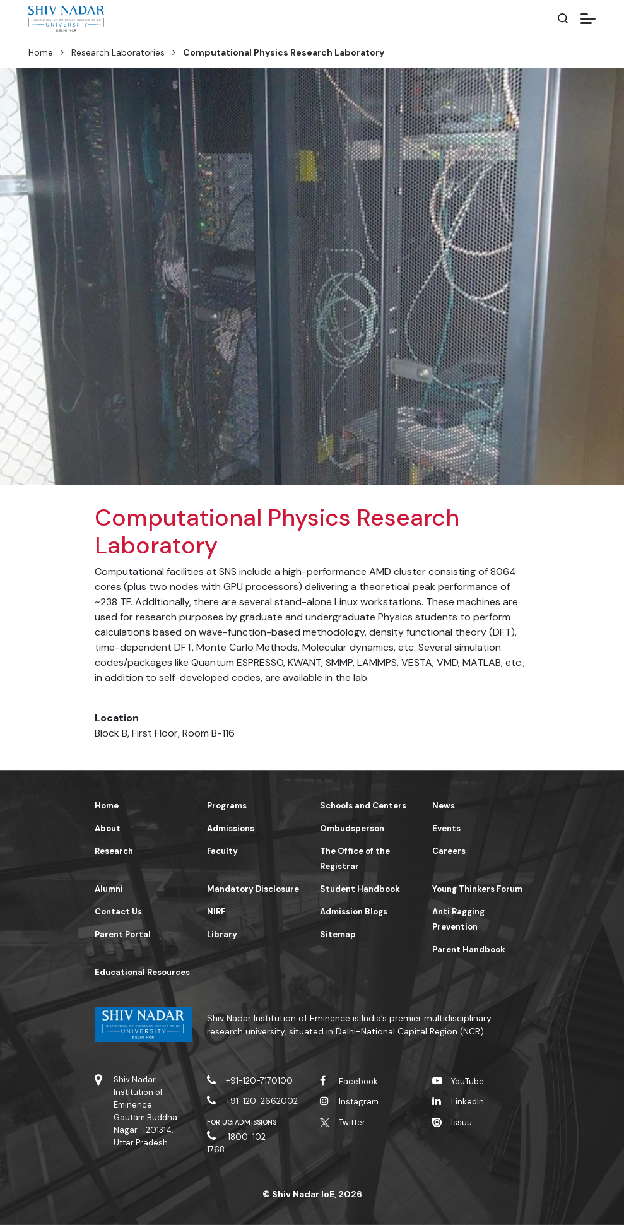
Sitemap (338, 934)
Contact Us (118, 911)
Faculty (222, 851)
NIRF (216, 911)
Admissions (230, 828)
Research (114, 851)
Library (222, 934)
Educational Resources (142, 972)
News (443, 805)
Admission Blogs (353, 911)
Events (446, 828)
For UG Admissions (241, 1122)
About (108, 828)
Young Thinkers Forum (477, 889)
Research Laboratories (118, 52)
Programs (227, 805)
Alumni (109, 889)
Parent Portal (123, 934)
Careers (449, 851)
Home (40, 52)
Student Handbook (360, 889)
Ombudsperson (352, 828)
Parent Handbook (468, 949)
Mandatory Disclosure (253, 889)
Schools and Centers (363, 805)
